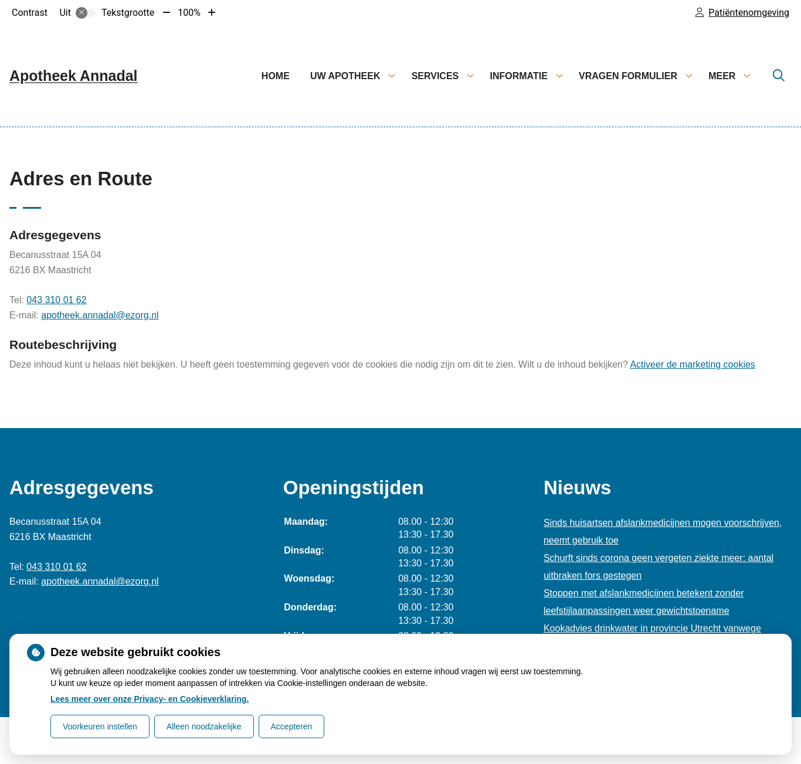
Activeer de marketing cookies (692, 364)
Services (435, 76)
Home (276, 76)
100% (189, 12)
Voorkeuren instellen (100, 726)
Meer (721, 76)
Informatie (518, 76)
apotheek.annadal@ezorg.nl (99, 315)
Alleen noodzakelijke (204, 726)
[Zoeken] (779, 76)
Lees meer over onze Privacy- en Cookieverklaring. (149, 699)
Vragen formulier (628, 76)
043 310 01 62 (56, 300)
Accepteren (292, 726)
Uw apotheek (345, 76)
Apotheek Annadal (73, 75)
